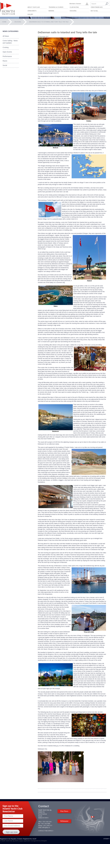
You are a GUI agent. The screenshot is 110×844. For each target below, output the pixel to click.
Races (5, 61)
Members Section (75, 3)
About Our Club (34, 7)
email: (40, 827)
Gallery (30, 14)
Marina (51, 11)
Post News (64, 811)
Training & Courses (56, 7)
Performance (7, 56)
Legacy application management (29, 841)
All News (6, 36)
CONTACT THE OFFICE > (46, 831)
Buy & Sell (94, 11)
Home (4, 22)
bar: (39, 823)
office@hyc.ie (46, 827)
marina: (40, 825)
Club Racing (74, 7)
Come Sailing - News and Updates (10, 42)
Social (5, 65)
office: (40, 821)
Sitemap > (106, 838)
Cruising (73, 11)
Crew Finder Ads (97, 7)
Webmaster (64, 821)
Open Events (32, 11)
